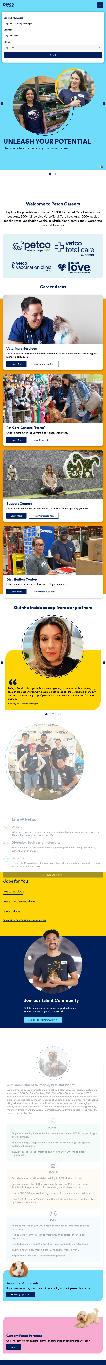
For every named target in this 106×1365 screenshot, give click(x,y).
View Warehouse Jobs (44, 591)
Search (53, 55)
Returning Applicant (20, 1294)
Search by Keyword (13, 17)
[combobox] (53, 35)
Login (13, 1346)
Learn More (18, 365)
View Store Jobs (41, 440)
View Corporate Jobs (44, 515)
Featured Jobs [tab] (13, 891)
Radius (7, 41)
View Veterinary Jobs (44, 364)
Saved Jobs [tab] (11, 911)
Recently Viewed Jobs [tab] (19, 901)
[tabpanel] (53, 920)
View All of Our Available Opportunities (24, 920)
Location (8, 29)
